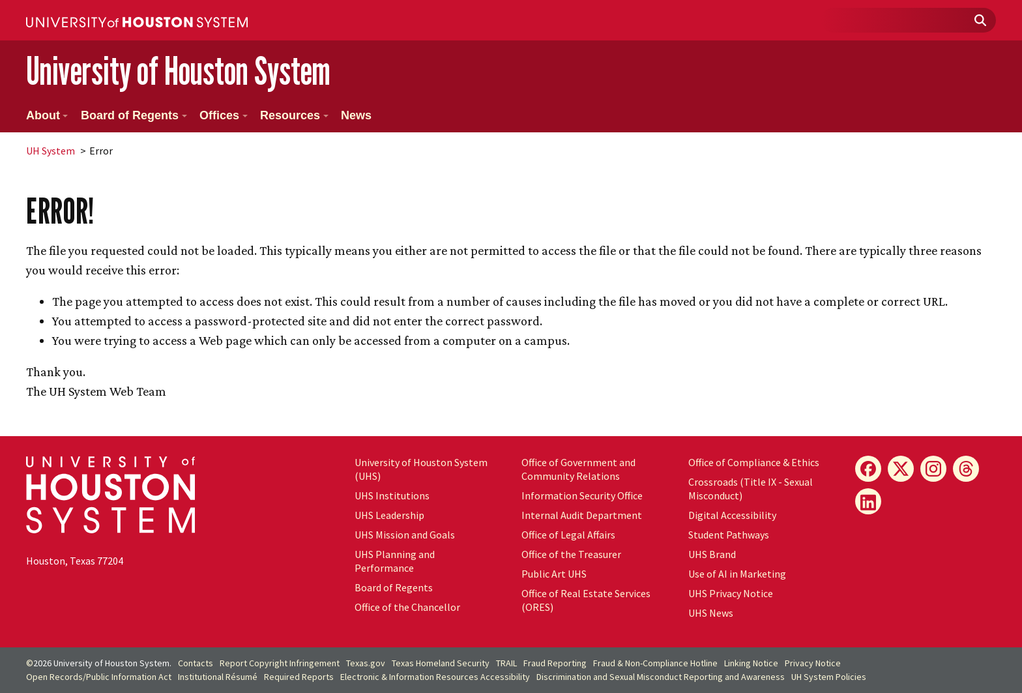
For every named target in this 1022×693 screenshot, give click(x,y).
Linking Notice (751, 663)
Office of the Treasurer (571, 554)
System (50, 150)
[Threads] (966, 469)
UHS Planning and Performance (395, 561)
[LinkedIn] (868, 501)
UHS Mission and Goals (405, 534)
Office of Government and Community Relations (578, 469)
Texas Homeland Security (440, 663)
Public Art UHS (554, 573)
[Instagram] (933, 469)
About (47, 115)
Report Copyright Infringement (280, 663)
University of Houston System (178, 70)
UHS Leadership (389, 515)
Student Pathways (728, 534)
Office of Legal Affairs (568, 534)
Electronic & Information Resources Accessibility (435, 677)
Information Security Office (582, 495)
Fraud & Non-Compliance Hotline (655, 663)
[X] (901, 469)
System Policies (828, 677)
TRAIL (506, 663)
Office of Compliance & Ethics (753, 462)
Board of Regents (134, 115)
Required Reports (299, 677)
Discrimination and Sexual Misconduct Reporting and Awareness (660, 677)
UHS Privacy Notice (730, 593)
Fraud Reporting (555, 663)
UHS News (710, 612)
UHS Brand (712, 554)
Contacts (195, 663)
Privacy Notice (813, 663)
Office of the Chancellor (407, 606)
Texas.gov (365, 663)
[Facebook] (868, 469)
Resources (294, 115)
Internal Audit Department (581, 515)
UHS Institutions (392, 495)
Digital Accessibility (732, 515)
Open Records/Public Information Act (98, 677)
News (356, 115)
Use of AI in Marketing (737, 573)
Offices (223, 115)
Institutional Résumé (217, 677)
